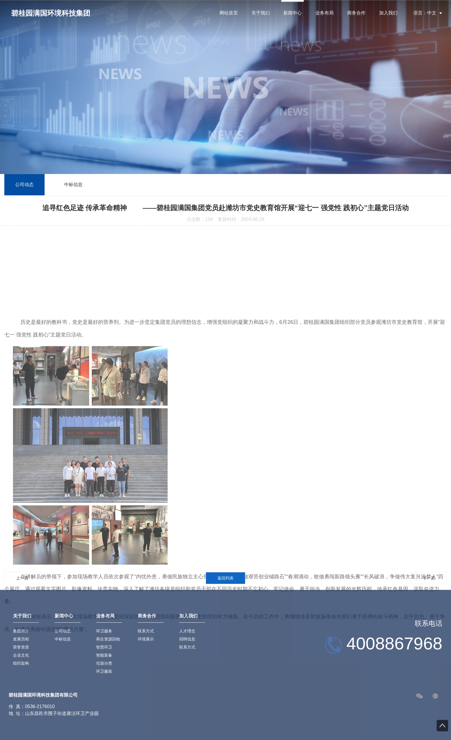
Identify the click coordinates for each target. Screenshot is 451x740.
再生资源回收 (108, 639)
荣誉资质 (21, 647)
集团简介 (21, 631)
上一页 (22, 578)
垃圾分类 (104, 663)
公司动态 (24, 185)
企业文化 (21, 655)
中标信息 (73, 185)
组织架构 (21, 663)
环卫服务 (104, 631)
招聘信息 (187, 639)
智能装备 (104, 655)
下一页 (429, 578)
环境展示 (146, 639)
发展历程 (21, 639)
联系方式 (146, 631)
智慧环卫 (104, 647)
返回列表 (225, 578)
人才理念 (187, 631)
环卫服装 (104, 671)
